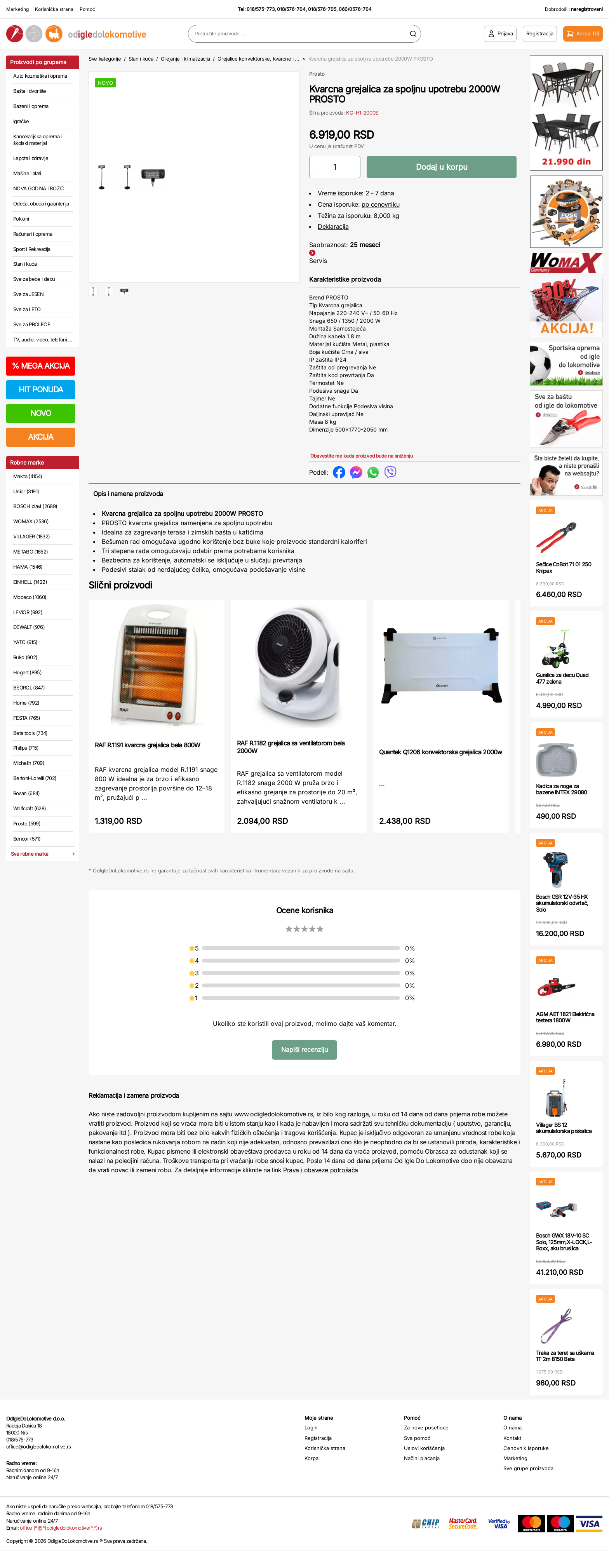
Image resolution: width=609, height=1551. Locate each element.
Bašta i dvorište (29, 91)
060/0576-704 (355, 9)
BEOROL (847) (29, 687)
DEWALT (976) (29, 627)
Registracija (318, 1438)
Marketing (17, 9)
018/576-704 (291, 9)
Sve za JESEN (28, 294)
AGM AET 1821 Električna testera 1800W (565, 1017)
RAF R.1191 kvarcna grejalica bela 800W (147, 745)
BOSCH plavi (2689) (35, 506)
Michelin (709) (28, 763)
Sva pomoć (417, 1438)
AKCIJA (40, 437)
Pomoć (87, 9)
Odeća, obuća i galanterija (41, 203)
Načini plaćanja (422, 1458)
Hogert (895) (27, 672)
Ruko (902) (25, 657)
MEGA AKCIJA (41, 366)
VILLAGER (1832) (31, 536)
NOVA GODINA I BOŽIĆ (38, 188)
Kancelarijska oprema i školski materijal (37, 139)
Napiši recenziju (304, 1049)
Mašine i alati (27, 173)
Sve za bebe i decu (34, 279)
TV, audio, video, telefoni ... (42, 339)
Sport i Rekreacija (31, 249)
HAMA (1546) (28, 567)
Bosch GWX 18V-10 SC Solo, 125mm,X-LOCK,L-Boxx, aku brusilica (564, 1242)
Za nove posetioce (426, 1427)
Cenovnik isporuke (526, 1448)
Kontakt (512, 1438)
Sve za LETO (27, 309)
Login (311, 1427)
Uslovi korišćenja (424, 1448)
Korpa (311, 1458)
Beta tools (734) (30, 733)
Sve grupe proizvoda (528, 1468)
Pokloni (21, 219)
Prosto (317, 74)
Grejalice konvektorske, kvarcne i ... (258, 59)
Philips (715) (26, 748)
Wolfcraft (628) (29, 808)
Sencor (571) (26, 839)
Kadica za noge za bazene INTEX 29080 (561, 789)
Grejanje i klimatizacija (185, 59)
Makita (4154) (27, 476)
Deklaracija (333, 226)
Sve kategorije (105, 59)
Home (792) (26, 703)
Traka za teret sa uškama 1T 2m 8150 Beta (565, 1356)
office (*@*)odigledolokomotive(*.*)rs (61, 1528)
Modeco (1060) (30, 597)
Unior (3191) (26, 491)
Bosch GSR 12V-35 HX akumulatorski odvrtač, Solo (562, 903)
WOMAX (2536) (31, 521)
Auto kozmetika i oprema (40, 76)
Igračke (21, 121)
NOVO (40, 413)
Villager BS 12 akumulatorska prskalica (564, 1128)
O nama (512, 1427)
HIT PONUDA (41, 389)
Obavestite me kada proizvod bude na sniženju (361, 456)
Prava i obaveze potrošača (320, 1170)
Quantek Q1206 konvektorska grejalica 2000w (440, 752)
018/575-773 (261, 9)
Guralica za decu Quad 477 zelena (562, 678)
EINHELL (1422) (30, 582)
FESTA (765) (26, 718)
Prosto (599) (26, 823)
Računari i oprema (32, 234)
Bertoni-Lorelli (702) (34, 778)
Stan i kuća (25, 264)
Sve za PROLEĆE (31, 324)
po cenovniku (380, 204)
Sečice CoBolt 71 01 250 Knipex (563, 567)
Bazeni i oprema (30, 106)
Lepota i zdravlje (30, 158)
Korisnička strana (54, 9)
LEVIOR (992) (27, 612)
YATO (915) (25, 642)
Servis (318, 261)
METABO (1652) (30, 551)
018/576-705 (322, 9)
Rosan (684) (26, 793)
